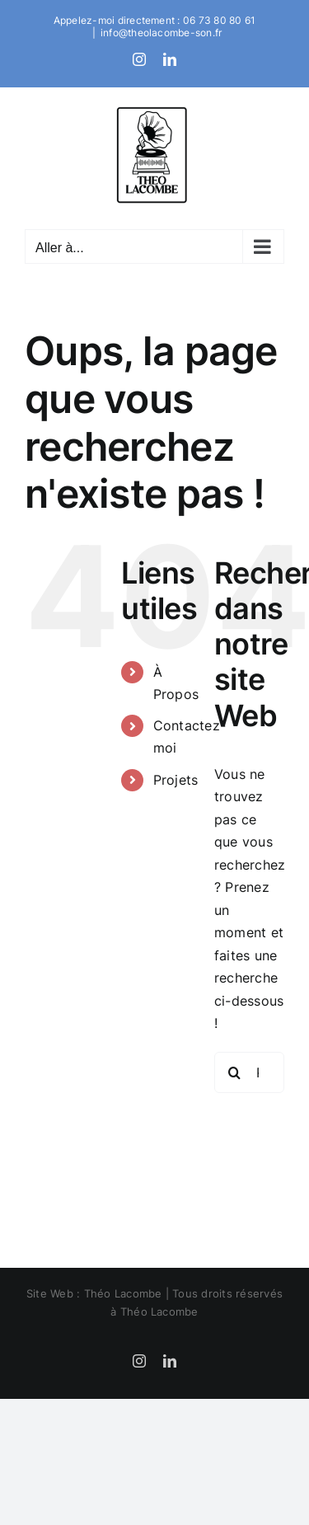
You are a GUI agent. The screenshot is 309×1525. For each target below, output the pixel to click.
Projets (176, 780)
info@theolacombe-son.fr (161, 32)
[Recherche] (234, 1072)
